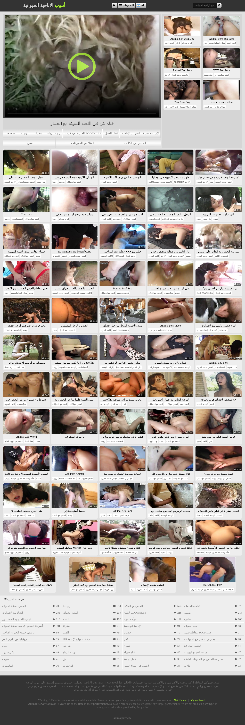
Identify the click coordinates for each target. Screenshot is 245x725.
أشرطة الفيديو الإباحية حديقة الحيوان (73, 367)
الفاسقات (200, 552)
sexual (223, 330)
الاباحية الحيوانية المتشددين (81, 293)
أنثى (166, 107)
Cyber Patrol (198, 700)
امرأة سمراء (187, 43)
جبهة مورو (117, 219)
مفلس (7, 219)
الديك (178, 43)
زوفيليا (54, 182)
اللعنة (212, 404)
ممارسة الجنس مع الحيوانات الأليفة (203, 659)
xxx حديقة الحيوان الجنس (125, 256)
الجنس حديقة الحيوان (26, 182)
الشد (124, 404)
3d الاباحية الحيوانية (85, 478)
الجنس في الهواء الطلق (13, 441)
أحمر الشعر (231, 43)
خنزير (54, 330)
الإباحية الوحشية (107, 256)
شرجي (61, 182)
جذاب (38, 478)
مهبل (132, 590)
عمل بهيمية (208, 75)
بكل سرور (207, 219)
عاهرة (103, 515)
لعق (205, 43)
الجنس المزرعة (154, 219)
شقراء (39, 133)
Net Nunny (180, 700)
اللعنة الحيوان (106, 219)
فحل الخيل (111, 133)
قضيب (215, 219)
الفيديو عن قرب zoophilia (83, 133)
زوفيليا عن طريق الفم (14, 639)
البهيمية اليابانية (17, 219)
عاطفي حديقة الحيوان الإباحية (176, 75)
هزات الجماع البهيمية (217, 43)
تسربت (6, 659)
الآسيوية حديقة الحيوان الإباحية (140, 133)
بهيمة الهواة (54, 133)
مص (30, 143)
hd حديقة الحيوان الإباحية (111, 404)
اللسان (219, 515)
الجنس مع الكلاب (135, 143)
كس (210, 441)
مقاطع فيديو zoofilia (197, 632)
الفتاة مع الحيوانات (82, 143)
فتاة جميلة (30, 515)
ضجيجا (10, 133)
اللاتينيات (40, 590)
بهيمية (24, 133)
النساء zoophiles (205, 293)
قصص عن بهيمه (123, 293)
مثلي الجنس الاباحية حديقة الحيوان (128, 367)
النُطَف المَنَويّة (106, 552)
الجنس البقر (169, 43)
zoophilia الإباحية (182, 182)
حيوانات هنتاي (220, 107)
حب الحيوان (231, 367)
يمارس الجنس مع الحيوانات (172, 219)
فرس (199, 441)
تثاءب (151, 515)
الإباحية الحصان (10, 182)
